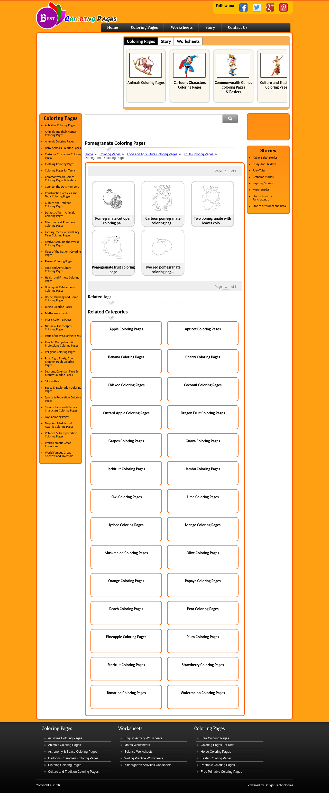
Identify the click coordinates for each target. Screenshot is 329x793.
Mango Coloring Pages (203, 525)
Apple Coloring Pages (126, 329)
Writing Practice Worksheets (143, 758)
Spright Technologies (279, 785)
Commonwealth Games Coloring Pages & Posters (233, 87)
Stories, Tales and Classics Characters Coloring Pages (61, 408)
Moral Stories (261, 190)
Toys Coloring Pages (57, 417)
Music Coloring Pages (58, 319)
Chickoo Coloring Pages (126, 385)
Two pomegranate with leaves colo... (212, 220)
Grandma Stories (263, 177)
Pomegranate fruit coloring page (113, 269)
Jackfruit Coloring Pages (126, 469)
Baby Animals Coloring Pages (63, 148)
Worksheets (182, 27)
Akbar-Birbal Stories (265, 157)
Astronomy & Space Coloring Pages (72, 751)
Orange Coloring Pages (126, 581)
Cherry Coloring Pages (202, 357)
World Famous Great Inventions (58, 444)
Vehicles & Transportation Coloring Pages (61, 434)
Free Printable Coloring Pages (221, 771)
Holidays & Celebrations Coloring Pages (60, 288)
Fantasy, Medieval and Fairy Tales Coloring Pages (62, 233)
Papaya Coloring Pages (203, 581)
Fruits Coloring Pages (198, 154)
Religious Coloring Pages (60, 352)
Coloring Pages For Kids (217, 745)
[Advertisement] (82, 72)
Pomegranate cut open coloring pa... (113, 220)
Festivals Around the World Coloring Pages (62, 243)
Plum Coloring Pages (203, 637)
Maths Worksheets (56, 313)
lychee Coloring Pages (126, 525)
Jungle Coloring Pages (58, 307)
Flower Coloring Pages (58, 261)
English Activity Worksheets (143, 738)
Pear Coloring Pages (202, 609)
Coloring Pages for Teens (60, 170)
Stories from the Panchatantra (263, 197)
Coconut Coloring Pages (203, 385)
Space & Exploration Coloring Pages (63, 389)
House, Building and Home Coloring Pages (61, 298)
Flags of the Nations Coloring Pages (63, 253)
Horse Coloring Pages (216, 751)
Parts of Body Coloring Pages (63, 336)
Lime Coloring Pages (203, 497)
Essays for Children (264, 164)
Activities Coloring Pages (60, 125)
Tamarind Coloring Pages (126, 693)
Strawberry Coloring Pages (203, 665)
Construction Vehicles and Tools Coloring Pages (61, 194)
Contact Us (238, 27)
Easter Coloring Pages (216, 758)
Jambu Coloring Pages (203, 469)
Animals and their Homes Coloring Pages (61, 133)
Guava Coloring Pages (203, 441)
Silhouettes (52, 381)
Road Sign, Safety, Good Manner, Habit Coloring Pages (60, 362)
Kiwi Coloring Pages (126, 497)
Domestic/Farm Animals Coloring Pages (60, 214)
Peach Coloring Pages (126, 609)
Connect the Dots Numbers (62, 186)
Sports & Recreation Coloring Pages (63, 399)
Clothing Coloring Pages (60, 164)
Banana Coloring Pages (126, 357)
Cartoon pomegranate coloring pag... (163, 220)
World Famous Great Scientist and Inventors (59, 454)
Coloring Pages (144, 27)
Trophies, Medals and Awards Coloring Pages (59, 425)
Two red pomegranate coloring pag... (163, 269)
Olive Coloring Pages (203, 553)
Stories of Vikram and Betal (270, 206)
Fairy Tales (259, 170)
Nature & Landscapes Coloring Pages (58, 327)
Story (210, 27)
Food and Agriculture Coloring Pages (58, 269)
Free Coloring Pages (215, 738)
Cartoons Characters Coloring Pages (189, 85)
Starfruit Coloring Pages (126, 665)
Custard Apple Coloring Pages (126, 413)
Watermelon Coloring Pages (203, 693)
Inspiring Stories (263, 183)
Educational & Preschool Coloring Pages (60, 224)
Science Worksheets (138, 751)
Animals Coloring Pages (145, 82)
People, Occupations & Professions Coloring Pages (61, 343)
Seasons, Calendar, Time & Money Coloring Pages (61, 373)
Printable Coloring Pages (218, 765)
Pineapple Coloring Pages (126, 637)
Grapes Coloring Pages (126, 441)
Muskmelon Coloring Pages (126, 553)
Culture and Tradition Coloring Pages (277, 85)
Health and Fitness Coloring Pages (62, 279)
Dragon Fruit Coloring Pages (203, 413)
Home (76, 15)
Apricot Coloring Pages (203, 329)
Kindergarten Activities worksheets (147, 765)
